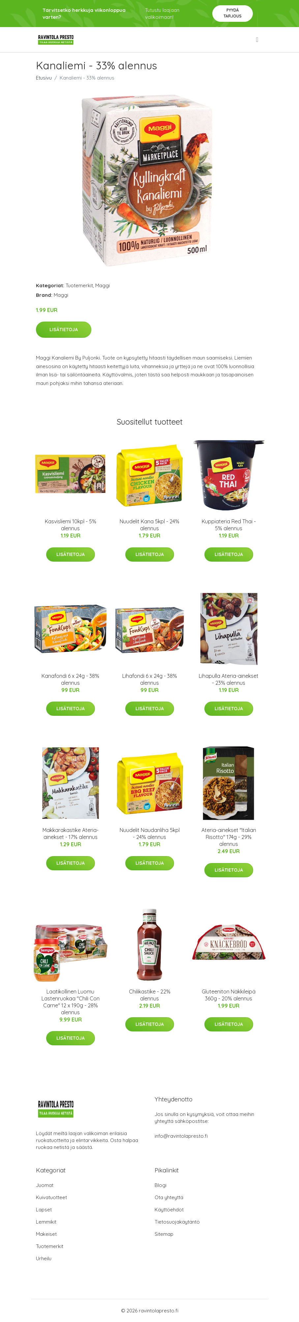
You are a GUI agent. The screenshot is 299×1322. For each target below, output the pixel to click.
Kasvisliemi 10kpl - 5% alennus (70, 525)
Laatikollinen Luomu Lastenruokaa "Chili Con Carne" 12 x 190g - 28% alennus (71, 1002)
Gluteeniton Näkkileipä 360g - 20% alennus (228, 995)
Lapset (44, 1209)
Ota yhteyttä (169, 1197)
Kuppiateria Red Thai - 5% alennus (229, 525)
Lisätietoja (63, 329)
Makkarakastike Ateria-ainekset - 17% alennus (71, 833)
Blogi (160, 1185)
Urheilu (43, 1258)
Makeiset (46, 1234)
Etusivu (44, 78)
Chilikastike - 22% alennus (149, 995)
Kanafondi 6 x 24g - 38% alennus (70, 679)
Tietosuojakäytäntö (177, 1222)
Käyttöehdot (169, 1209)
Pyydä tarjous (233, 13)
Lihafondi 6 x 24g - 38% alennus (149, 679)
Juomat (44, 1185)
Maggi (102, 285)
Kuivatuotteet (51, 1197)
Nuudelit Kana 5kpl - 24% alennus (149, 525)
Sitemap (164, 1234)
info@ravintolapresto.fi (181, 1136)
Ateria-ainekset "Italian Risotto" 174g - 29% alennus (228, 837)
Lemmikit (46, 1222)
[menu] (257, 39)
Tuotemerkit (79, 285)
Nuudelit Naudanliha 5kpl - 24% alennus (150, 833)
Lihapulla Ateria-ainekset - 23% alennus (228, 679)
